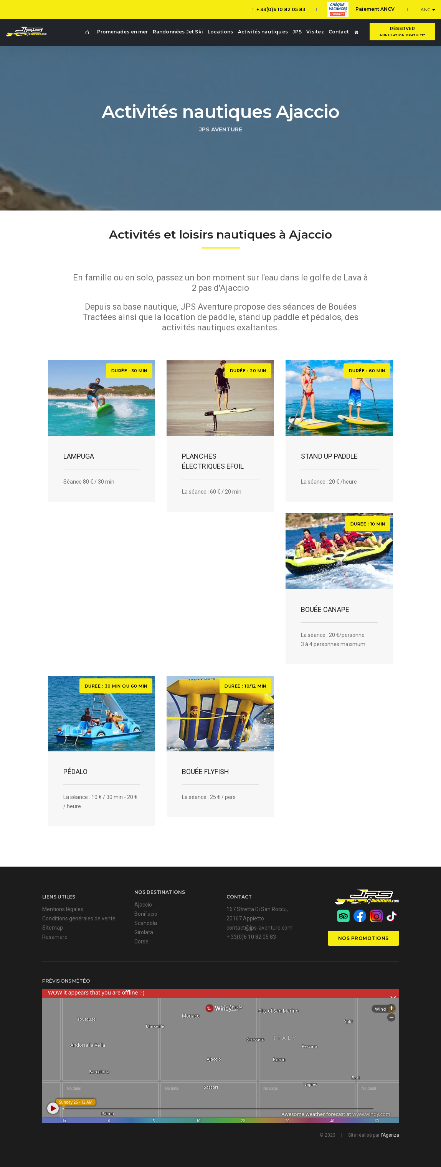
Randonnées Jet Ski (178, 32)
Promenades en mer (122, 32)
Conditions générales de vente (79, 918)
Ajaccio (143, 905)
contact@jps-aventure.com (259, 928)
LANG (425, 9)
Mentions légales (62, 909)
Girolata (143, 932)
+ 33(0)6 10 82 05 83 (279, 9)
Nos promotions (363, 938)
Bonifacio (145, 914)
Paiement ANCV (361, 9)
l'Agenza (390, 1135)
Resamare (55, 937)
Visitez (315, 32)
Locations (220, 32)
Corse (141, 941)
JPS (297, 32)
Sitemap (52, 928)
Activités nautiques (263, 32)
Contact (339, 32)
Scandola (145, 923)
